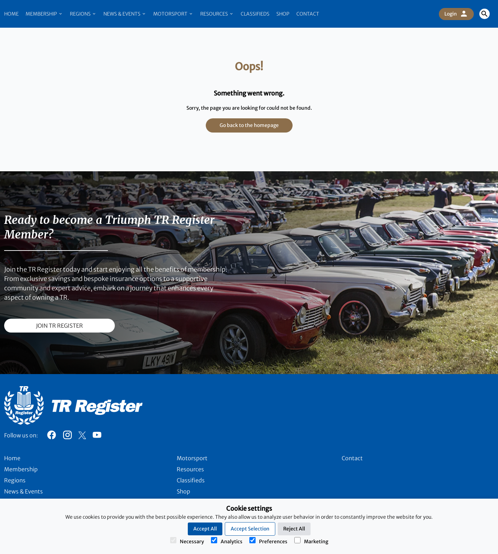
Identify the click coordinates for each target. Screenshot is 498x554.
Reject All (294, 529)
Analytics (226, 541)
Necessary (187, 541)
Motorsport (173, 14)
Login (456, 13)
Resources (217, 14)
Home (11, 14)
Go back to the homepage (249, 125)
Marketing (311, 541)
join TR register (59, 325)
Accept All (205, 529)
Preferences (268, 541)
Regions (83, 14)
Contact (307, 14)
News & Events (124, 14)
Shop (282, 14)
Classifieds (255, 14)
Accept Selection (250, 529)
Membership (44, 14)
